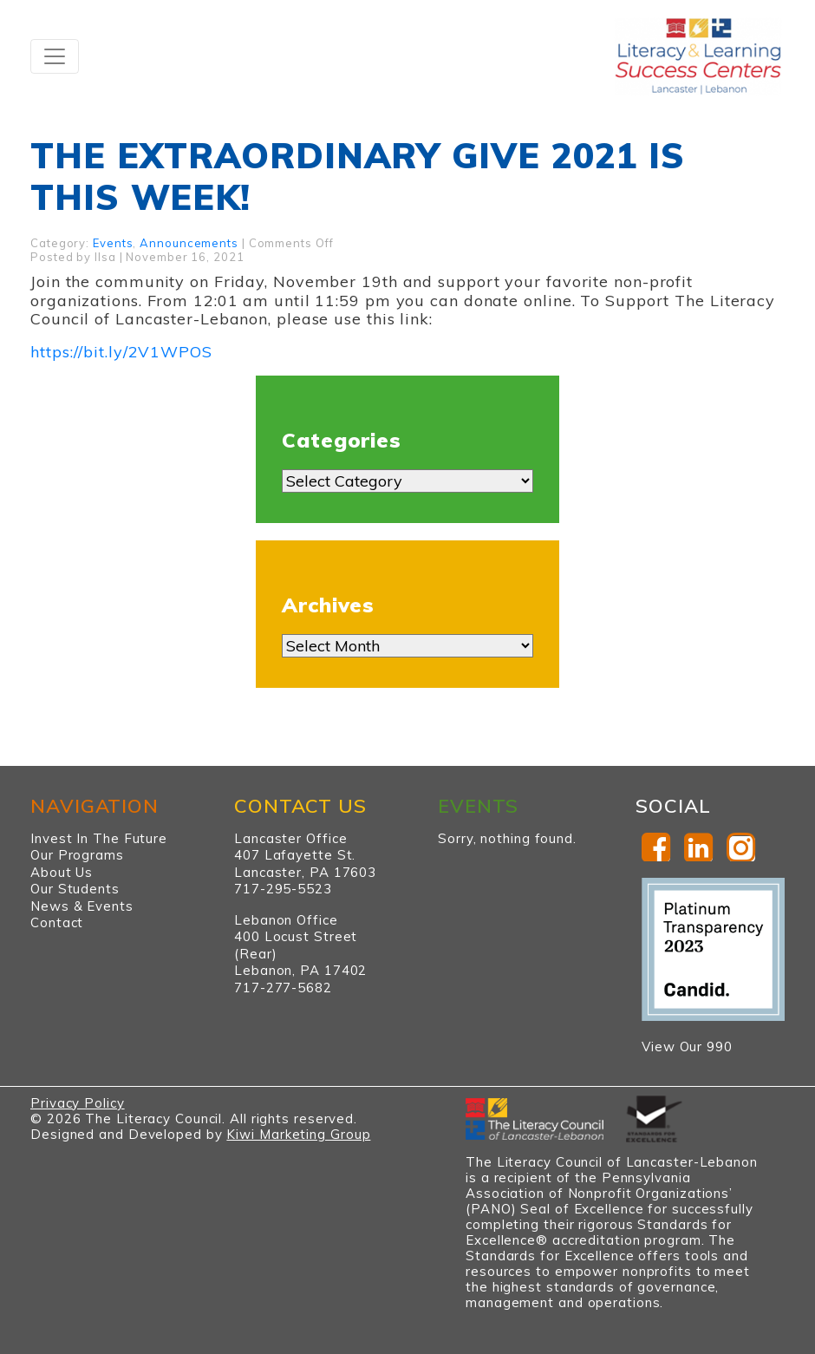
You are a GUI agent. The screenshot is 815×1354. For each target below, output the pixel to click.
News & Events (82, 906)
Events (113, 243)
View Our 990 (687, 1046)
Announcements (189, 243)
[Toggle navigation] (54, 56)
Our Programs (77, 855)
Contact (56, 922)
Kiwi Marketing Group (298, 1134)
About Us (61, 872)
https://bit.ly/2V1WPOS (121, 352)
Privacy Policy (77, 1103)
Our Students (75, 888)
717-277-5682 (283, 987)
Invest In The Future (98, 838)
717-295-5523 (283, 888)
